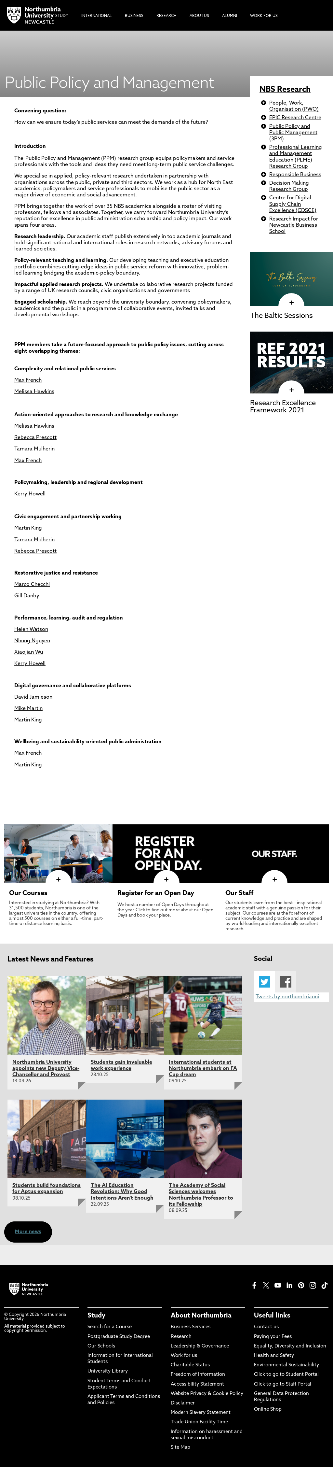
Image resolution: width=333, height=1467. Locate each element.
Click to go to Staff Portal (282, 1384)
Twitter (264, 982)
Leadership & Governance (200, 1346)
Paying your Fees (273, 1336)
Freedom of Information (198, 1374)
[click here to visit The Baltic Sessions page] (291, 302)
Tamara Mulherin (34, 449)
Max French (28, 380)
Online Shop (268, 1409)
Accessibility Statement (197, 1384)
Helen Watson (31, 629)
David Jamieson (33, 697)
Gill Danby (26, 596)
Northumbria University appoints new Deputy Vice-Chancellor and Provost (45, 1068)
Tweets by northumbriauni (287, 997)
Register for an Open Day (155, 893)
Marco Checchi (32, 584)
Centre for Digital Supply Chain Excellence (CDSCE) (292, 204)
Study (96, 1316)
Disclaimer (183, 1403)
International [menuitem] (96, 16)
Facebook (285, 982)
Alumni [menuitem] (229, 16)
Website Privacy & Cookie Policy (207, 1393)
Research (181, 1336)
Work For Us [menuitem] (264, 16)
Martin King (28, 528)
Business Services (190, 1327)
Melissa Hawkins (34, 391)
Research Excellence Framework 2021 (283, 407)
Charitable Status (190, 1365)
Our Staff (239, 893)
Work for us (184, 1355)
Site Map (180, 1447)
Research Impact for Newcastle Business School (293, 225)
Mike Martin (28, 708)
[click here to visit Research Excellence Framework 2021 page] (291, 389)
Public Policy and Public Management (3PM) (293, 133)
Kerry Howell (30, 494)
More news (28, 1232)
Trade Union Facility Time (199, 1422)
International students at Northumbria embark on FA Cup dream (203, 1068)
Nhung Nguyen (32, 641)
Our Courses (28, 893)
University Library (107, 1371)
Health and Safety (274, 1355)
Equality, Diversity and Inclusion (290, 1346)
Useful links (272, 1316)
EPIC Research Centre (295, 118)
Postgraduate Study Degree (118, 1336)
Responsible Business (295, 175)
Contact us (266, 1327)
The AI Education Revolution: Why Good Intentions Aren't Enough (122, 1192)
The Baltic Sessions (281, 316)
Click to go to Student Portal (286, 1374)
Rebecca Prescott (35, 437)
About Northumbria (201, 1316)
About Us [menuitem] (199, 16)
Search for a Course (109, 1327)
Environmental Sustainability (286, 1365)
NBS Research (285, 90)
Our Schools (101, 1346)
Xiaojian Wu (28, 652)
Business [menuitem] (134, 16)
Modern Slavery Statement (201, 1412)
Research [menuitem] (166, 16)
